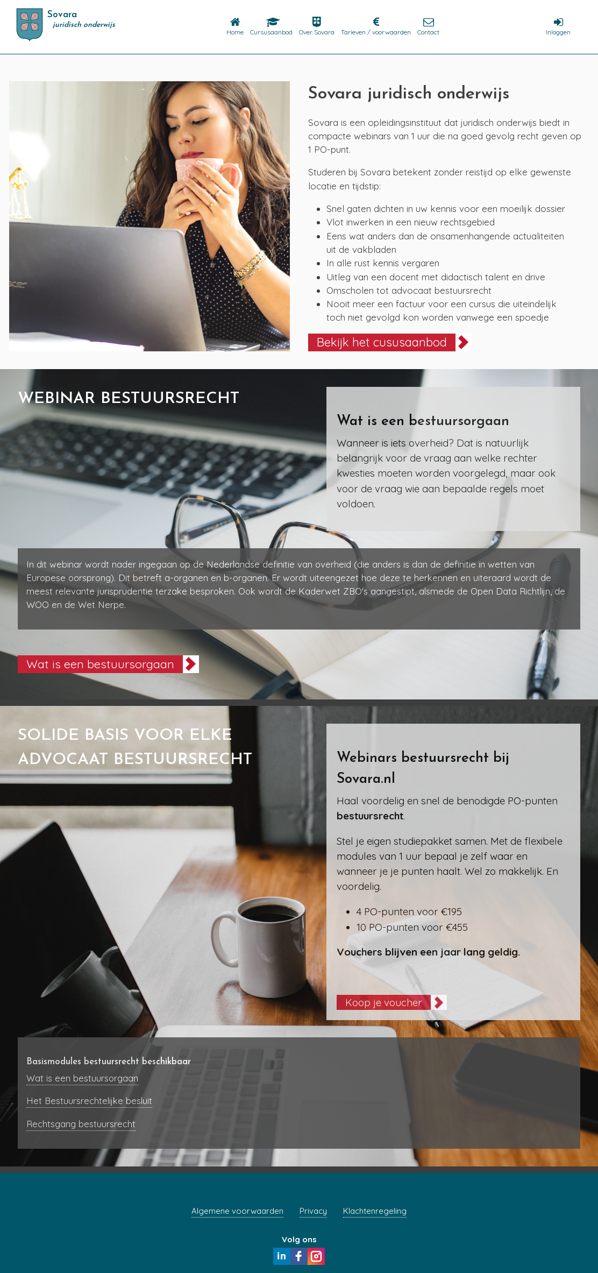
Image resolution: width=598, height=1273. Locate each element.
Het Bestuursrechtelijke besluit (89, 1100)
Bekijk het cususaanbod (382, 342)
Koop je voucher (383, 1002)
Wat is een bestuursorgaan (100, 663)
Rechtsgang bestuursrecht (81, 1123)
